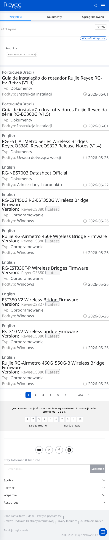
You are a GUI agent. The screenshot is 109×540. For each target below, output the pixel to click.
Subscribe (98, 468)
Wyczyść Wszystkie (93, 38)
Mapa (31, 516)
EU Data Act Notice (91, 521)
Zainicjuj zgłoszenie (16, 530)
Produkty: (11, 48)
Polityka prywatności (49, 516)
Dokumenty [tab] (54, 17)
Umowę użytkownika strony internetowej (29, 521)
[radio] (27, 419)
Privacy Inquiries (67, 521)
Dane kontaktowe (14, 516)
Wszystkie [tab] (15, 17)
